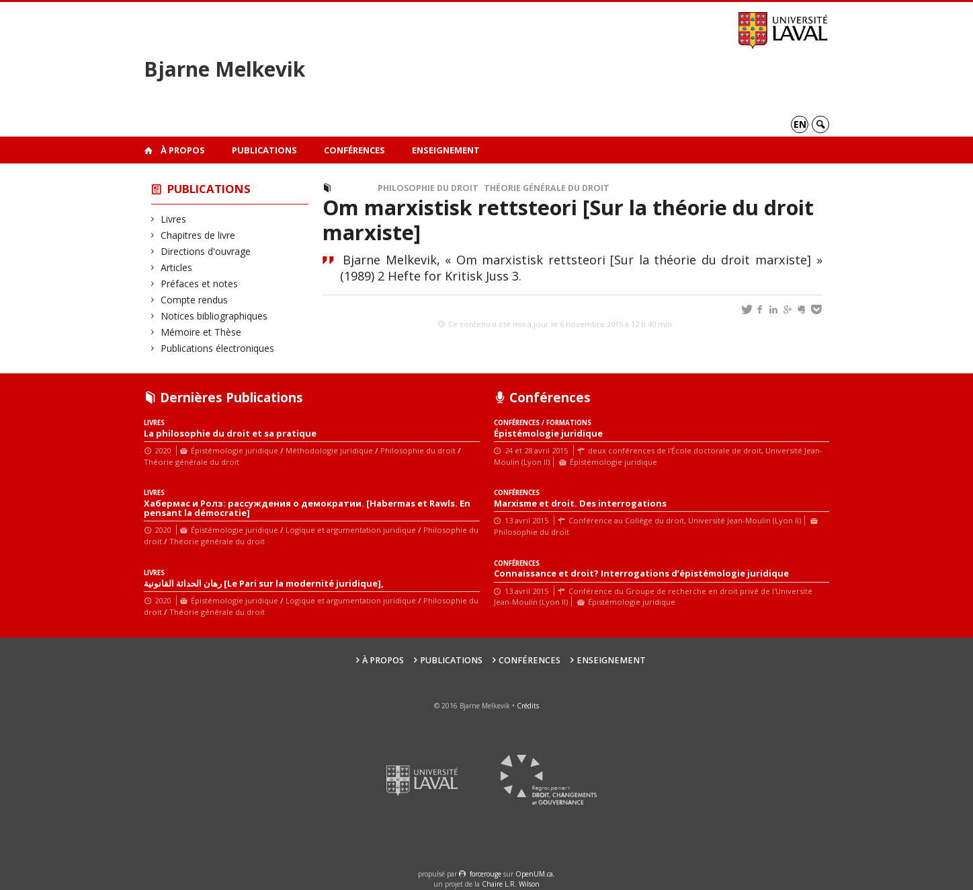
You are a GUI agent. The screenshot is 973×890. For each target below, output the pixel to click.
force (485, 874)
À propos (183, 150)
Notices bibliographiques (214, 315)
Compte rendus (194, 299)
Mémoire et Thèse (201, 332)
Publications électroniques (217, 348)
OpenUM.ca (534, 874)
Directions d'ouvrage (206, 251)
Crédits (528, 705)
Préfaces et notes (199, 283)
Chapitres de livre (198, 235)
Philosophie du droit (428, 188)
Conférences (354, 150)
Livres (173, 219)
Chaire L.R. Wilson (511, 884)
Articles (176, 267)
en (800, 124)
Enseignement (446, 150)
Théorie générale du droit (546, 188)
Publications (264, 150)
